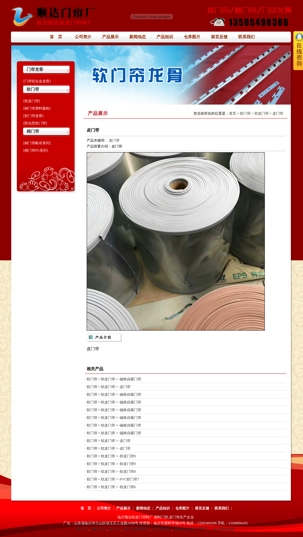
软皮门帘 (261, 113)
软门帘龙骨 (161, 529)
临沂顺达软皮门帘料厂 (191, 529)
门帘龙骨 (35, 69)
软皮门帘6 (128, 487)
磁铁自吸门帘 (130, 379)
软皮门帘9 (128, 456)
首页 (232, 113)
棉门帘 (33, 131)
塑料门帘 (98, 529)
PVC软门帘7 (129, 479)
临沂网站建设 (224, 529)
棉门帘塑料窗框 (136, 529)
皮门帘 (278, 113)
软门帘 (33, 89)
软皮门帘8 (128, 471)
